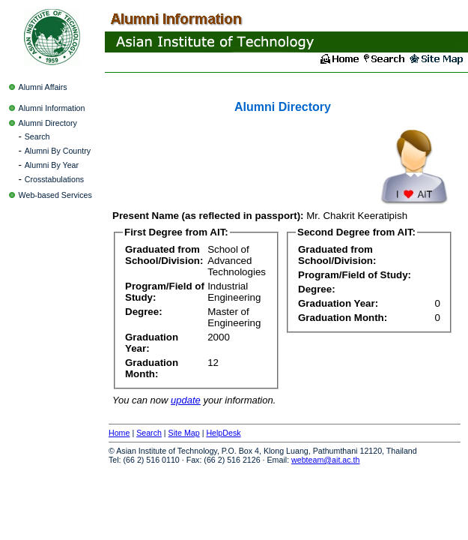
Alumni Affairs (43, 87)
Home (119, 432)
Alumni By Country (58, 150)
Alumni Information (52, 108)
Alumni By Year (52, 165)
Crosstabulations (54, 179)
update (186, 400)
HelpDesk (223, 432)
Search (37, 136)
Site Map (184, 432)
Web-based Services (55, 195)
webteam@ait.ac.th (325, 459)
